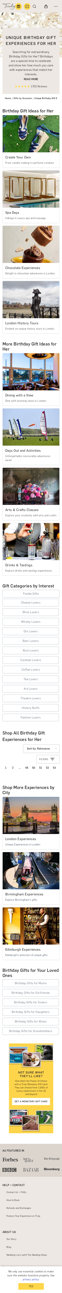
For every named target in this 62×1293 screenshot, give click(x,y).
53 (54, 767)
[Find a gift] (18, 6)
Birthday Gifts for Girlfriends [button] (31, 993)
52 (47, 767)
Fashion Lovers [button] (31, 717)
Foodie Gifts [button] (31, 593)
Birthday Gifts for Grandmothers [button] (30, 1031)
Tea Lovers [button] (30, 679)
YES (31, 1286)
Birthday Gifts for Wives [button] (31, 1021)
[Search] (35, 6)
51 (40, 767)
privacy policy (31, 1279)
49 (26, 767)
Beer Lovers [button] (31, 641)
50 (33, 767)
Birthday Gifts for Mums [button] (31, 983)
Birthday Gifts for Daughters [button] (30, 1012)
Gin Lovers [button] (31, 631)
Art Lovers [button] (31, 689)
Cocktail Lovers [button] (30, 660)
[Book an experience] (27, 6)
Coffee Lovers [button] (30, 669)
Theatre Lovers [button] (31, 698)
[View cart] (46, 6)
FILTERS (47, 759)
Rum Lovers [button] (31, 650)
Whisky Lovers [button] (30, 622)
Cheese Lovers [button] (30, 602)
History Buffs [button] (30, 708)
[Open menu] (56, 6)
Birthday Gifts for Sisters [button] (30, 1002)
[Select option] (41, 749)
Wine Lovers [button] (30, 612)
